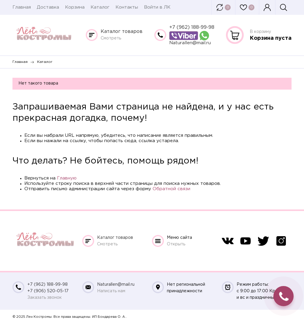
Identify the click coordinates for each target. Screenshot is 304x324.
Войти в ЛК (157, 7)
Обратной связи (171, 189)
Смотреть (111, 38)
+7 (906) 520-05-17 (48, 291)
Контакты (126, 7)
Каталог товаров (121, 31)
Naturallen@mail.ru (190, 43)
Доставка (48, 7)
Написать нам (111, 291)
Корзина (75, 7)
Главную (67, 178)
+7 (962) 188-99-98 (191, 27)
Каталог (100, 7)
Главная (21, 7)
